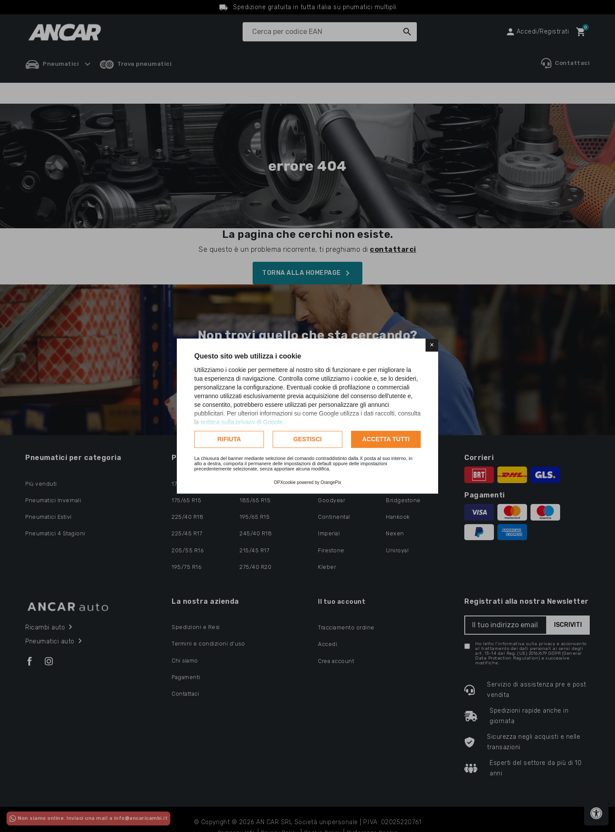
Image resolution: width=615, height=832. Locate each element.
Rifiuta (229, 439)
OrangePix (331, 482)
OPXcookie (285, 482)
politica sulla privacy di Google (242, 422)
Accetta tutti (386, 439)
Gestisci (307, 439)
